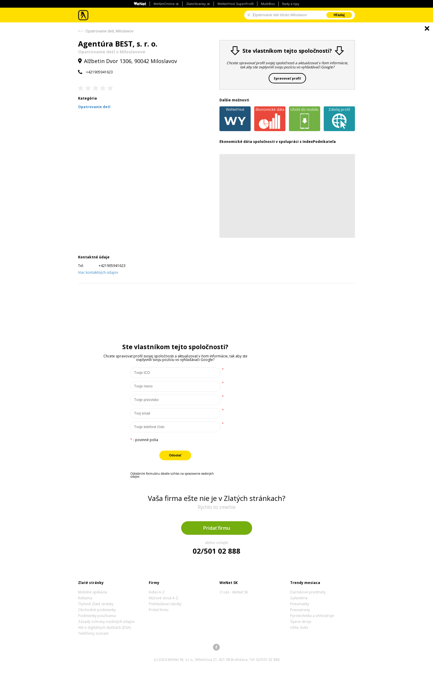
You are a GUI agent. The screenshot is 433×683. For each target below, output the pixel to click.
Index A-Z (157, 592)
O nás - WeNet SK (233, 592)
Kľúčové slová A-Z (163, 597)
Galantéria (299, 597)
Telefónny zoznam (93, 633)
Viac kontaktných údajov (98, 272)
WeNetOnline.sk (166, 3)
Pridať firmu (216, 528)
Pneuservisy (300, 609)
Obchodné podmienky (97, 609)
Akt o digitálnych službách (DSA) (104, 627)
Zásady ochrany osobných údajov (106, 621)
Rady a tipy (290, 3)
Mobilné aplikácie (92, 592)
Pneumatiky (299, 603)
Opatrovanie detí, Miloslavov (109, 31)
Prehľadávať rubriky (165, 603)
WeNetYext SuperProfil (235, 3)
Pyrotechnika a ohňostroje (312, 615)
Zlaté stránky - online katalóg (83, 15)
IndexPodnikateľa (319, 141)
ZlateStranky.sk (198, 3)
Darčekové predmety (307, 592)
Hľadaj (339, 15)
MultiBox (268, 3)
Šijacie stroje (300, 621)
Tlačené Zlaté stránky (95, 603)
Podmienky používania (97, 615)
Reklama (85, 597)
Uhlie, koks (299, 627)
